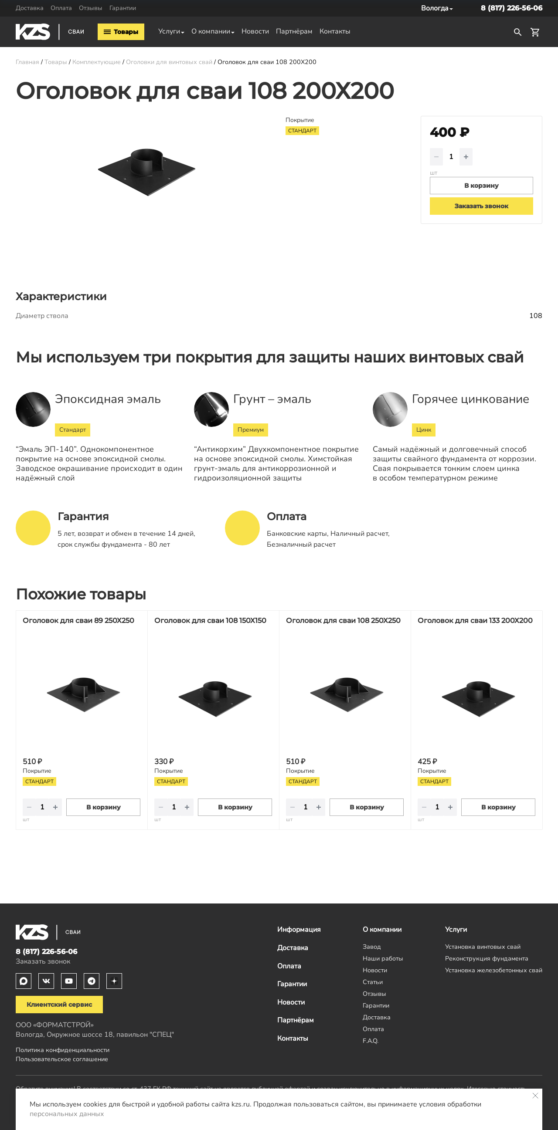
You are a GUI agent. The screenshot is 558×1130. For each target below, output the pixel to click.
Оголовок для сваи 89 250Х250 (78, 620)
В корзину (103, 807)
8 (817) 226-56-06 (511, 8)
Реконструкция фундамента (486, 958)
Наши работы (383, 958)
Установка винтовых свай (483, 946)
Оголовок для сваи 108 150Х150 (210, 620)
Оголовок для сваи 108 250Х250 (343, 620)
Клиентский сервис (59, 1004)
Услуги (169, 31)
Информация (299, 929)
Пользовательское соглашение (62, 1059)
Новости (255, 31)
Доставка (30, 7)
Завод (372, 946)
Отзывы (90, 7)
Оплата (61, 7)
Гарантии (122, 7)
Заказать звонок (481, 206)
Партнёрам (294, 31)
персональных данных (67, 1114)
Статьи (373, 982)
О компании (210, 31)
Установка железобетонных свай (493, 970)
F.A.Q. (370, 1040)
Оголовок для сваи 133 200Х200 (475, 620)
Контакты (335, 31)
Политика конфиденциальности (62, 1049)
